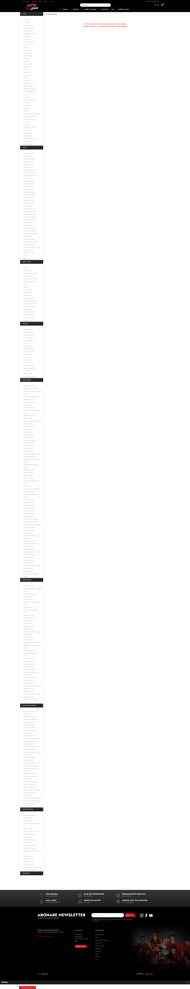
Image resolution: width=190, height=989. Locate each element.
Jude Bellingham (28, 144)
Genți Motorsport (28, 744)
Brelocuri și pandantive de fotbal (31, 466)
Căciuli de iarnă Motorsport (32, 738)
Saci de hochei (27, 623)
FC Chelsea (26, 20)
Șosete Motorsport (29, 787)
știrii (112, 9)
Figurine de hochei (28, 670)
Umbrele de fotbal (28, 557)
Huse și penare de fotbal (30, 519)
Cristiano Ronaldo (29, 127)
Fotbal (24, 14)
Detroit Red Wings (28, 181)
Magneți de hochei (29, 683)
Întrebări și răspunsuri (100, 946)
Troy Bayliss (26, 371)
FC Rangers (26, 97)
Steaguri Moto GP (28, 856)
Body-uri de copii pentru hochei (30, 701)
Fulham (25, 47)
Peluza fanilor (81, 946)
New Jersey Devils (28, 220)
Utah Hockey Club (28, 253)
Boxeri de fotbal (28, 571)
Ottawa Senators (28, 198)
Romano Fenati (27, 360)
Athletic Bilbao (27, 64)
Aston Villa (26, 39)
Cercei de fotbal (28, 478)
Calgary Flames (28, 167)
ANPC (96, 959)
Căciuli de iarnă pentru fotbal (32, 421)
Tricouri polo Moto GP (30, 870)
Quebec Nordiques (29, 245)
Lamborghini (27, 295)
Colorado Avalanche (30, 173)
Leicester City (27, 36)
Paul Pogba (26, 130)
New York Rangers (29, 195)
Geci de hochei (27, 596)
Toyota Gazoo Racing (30, 304)
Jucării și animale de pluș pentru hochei (30, 674)
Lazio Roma (26, 83)
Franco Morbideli (28, 368)
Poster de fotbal (28, 502)
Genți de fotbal (28, 429)
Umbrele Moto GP (28, 862)
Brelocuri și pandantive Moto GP (32, 852)
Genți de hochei (28, 621)
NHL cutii (25, 256)
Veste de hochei (28, 599)
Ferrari (25, 268)
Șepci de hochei (28, 607)
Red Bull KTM (27, 357)
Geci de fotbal (27, 405)
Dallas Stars (27, 178)
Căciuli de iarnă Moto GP (31, 831)
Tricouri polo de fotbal (30, 388)
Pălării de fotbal (28, 563)
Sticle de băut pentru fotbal (31, 454)
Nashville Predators (29, 192)
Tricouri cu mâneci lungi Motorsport (30, 713)
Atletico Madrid (28, 56)
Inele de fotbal (27, 475)
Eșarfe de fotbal (28, 424)
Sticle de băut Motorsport (31, 763)
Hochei (24, 147)
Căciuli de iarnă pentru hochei (30, 611)
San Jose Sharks (28, 222)
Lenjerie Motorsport (29, 749)
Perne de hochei (28, 629)
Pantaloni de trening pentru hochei (31, 603)
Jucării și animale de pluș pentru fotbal (30, 537)
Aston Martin (27, 290)
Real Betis (26, 61)
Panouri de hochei (28, 661)
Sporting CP (27, 108)
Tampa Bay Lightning (29, 231)
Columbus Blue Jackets (30, 175)
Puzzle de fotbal (28, 533)
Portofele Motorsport (30, 782)
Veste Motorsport (28, 725)
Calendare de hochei (29, 664)
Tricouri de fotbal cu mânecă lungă (32, 393)
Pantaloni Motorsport (30, 728)
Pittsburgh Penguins (29, 203)
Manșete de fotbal (28, 516)
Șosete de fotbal (28, 568)
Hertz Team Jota (28, 309)
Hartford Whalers (28, 239)
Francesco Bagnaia (29, 376)
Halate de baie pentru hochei (32, 694)
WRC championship (29, 315)
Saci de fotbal (27, 432)
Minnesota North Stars (30, 242)
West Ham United (28, 42)
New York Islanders (29, 159)
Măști (25, 258)
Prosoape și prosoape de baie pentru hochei (32, 633)
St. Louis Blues (27, 206)
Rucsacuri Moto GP (29, 834)
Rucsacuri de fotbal (29, 427)
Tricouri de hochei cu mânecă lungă (32, 590)
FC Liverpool (27, 25)
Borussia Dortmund (29, 89)
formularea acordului (104, 921)
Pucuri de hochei (28, 667)
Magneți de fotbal (28, 549)
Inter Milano (27, 72)
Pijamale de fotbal (28, 560)
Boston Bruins (27, 225)
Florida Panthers (28, 187)
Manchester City (28, 31)
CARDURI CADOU (123, 9)
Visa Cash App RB (28, 317)
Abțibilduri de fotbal (29, 541)
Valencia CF (26, 67)
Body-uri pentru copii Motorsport (29, 794)
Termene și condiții (99, 934)
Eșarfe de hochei (28, 615)
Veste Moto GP (27, 821)
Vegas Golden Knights (30, 234)
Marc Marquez (27, 329)
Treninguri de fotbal (29, 416)
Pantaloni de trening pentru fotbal (31, 412)
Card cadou (25, 873)
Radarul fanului (98, 948)
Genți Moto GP (27, 837)
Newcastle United (28, 28)
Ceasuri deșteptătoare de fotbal (30, 496)
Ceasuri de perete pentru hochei (30, 655)
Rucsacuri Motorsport (30, 741)
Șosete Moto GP (28, 864)
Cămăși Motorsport (29, 717)
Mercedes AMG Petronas (30, 273)
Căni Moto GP (27, 843)
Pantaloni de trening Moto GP (31, 825)
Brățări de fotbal (28, 473)
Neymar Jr (26, 122)
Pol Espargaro (27, 354)
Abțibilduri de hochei (29, 677)
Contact (97, 954)
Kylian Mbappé (27, 133)
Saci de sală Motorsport (30, 747)
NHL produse (27, 250)
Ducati (25, 343)
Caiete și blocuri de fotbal (31, 522)
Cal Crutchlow (28, 341)
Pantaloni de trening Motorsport (29, 732)
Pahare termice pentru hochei (32, 642)
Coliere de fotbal (28, 470)
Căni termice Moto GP (30, 848)
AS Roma (26, 78)
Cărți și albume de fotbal (30, 544)
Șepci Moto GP (27, 829)
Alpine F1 (25, 287)
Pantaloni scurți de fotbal (31, 396)
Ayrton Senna (27, 293)
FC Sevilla (26, 58)
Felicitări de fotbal (29, 527)
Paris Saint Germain (29, 100)
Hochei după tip (27, 580)
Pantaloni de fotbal (29, 408)
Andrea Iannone (28, 335)
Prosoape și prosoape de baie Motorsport (32, 753)
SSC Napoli (26, 81)
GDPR (96, 937)
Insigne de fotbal (28, 546)
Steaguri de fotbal (28, 500)
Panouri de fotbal (28, 505)
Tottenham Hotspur (29, 34)
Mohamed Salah (28, 141)
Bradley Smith (27, 363)
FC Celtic (26, 94)
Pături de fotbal (28, 446)
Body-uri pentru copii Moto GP (32, 867)
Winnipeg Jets (27, 164)
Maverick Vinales (28, 349)
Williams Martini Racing (30, 279)
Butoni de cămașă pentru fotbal (30, 482)
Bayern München (28, 86)
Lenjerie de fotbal (28, 435)
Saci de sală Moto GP (29, 840)
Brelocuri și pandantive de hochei (31, 647)
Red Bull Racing (28, 270)
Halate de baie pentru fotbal (31, 566)
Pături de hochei (28, 637)
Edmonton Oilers (28, 184)
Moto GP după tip (27, 809)
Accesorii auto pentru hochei (32, 686)
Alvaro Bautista (28, 338)
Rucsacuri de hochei (29, 618)
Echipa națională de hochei (31, 247)
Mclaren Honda (28, 276)
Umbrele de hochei (28, 689)
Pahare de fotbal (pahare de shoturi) (31, 461)
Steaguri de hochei (29, 658)
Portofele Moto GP (29, 859)
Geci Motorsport (28, 722)
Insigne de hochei (28, 680)
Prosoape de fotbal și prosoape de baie (30, 442)
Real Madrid (26, 53)
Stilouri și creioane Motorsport (29, 805)
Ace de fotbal (27, 486)
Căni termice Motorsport (31, 766)
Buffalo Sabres (27, 156)
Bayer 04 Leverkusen (29, 92)
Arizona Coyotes (28, 200)
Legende (25, 111)
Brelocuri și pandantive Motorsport (30, 770)
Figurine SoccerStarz (29, 116)
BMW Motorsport (28, 298)
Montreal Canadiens (29, 228)
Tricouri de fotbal (28, 386)
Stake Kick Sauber (28, 312)
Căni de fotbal (27, 448)
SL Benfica (26, 105)
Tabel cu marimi (98, 943)
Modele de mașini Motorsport (32, 798)
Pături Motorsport (29, 757)
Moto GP (25, 323)
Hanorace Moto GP (29, 815)
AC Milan (26, 69)
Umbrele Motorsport (29, 784)
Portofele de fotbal (29, 555)
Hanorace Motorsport (30, 719)
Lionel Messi (26, 125)
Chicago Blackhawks (29, 217)
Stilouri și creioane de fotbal (32, 525)
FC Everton (26, 45)
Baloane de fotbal (29, 511)
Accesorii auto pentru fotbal (32, 552)
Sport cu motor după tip (29, 705)
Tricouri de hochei (29, 586)
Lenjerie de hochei (28, 626)
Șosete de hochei (28, 697)
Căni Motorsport (28, 760)
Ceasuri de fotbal (28, 492)
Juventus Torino (28, 75)
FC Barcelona (27, 50)
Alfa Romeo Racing (29, 281)
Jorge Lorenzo (27, 332)
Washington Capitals (29, 214)
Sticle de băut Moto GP (30, 845)
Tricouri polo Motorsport (31, 801)
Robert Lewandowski (29, 139)
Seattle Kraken (27, 236)
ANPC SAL (97, 957)
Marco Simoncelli (28, 365)
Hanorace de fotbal (29, 402)
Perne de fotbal (28, 438)
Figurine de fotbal (28, 530)
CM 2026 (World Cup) (29, 119)
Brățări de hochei (28, 650)
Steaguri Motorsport (29, 774)
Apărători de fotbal (29, 513)
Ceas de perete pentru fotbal (32, 489)
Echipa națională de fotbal (31, 114)
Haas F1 (25, 284)
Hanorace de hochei (29, 594)
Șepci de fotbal (27, 418)
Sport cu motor (26, 262)
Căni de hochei (27, 640)
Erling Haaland (28, 136)
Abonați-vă (130, 915)
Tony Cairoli (27, 346)
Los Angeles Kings (28, 153)
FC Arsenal (26, 22)
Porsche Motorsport (29, 301)
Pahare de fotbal (28, 451)
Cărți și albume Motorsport (31, 790)
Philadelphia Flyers (28, 162)
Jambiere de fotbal (28, 399)
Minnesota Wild (28, 189)
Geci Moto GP (27, 818)
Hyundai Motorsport (29, 306)
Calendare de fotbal (29, 508)
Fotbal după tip (26, 380)
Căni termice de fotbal (30, 457)
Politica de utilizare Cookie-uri (102, 940)
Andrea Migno (27, 374)
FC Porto (26, 103)
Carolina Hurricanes (29, 170)
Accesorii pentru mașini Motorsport (30, 778)
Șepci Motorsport (28, 736)
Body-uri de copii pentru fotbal (30, 575)
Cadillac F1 (26, 320)
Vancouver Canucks (29, 211)
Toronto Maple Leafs (29, 209)
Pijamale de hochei (28, 691)
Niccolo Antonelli (29, 352)
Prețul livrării (98, 951)
